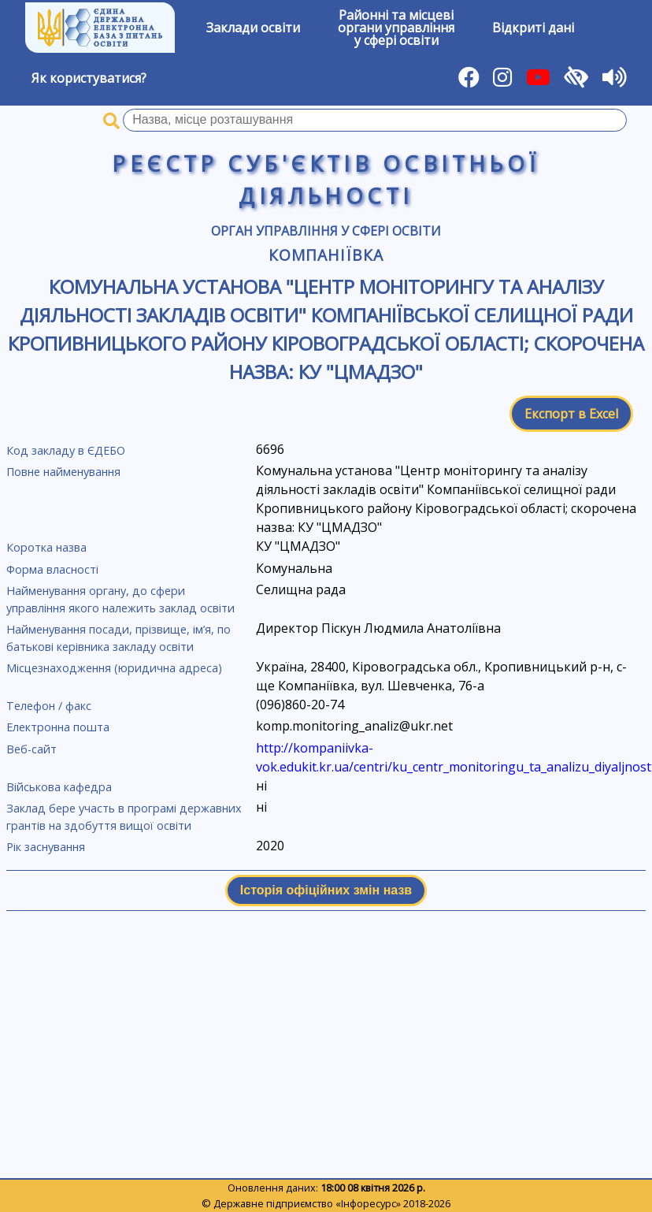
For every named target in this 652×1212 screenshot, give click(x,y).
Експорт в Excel (571, 413)
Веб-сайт (31, 749)
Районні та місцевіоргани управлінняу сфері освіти (396, 27)
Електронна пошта (57, 726)
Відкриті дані (533, 27)
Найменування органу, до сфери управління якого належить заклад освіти (120, 599)
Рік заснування (45, 846)
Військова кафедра (59, 786)
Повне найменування (63, 471)
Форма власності (52, 569)
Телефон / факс (48, 705)
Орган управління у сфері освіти (326, 231)
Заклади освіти (253, 27)
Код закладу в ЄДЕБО (65, 450)
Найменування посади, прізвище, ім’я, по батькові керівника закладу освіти (118, 638)
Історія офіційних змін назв (326, 890)
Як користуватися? (88, 78)
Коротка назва (46, 547)
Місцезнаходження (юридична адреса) (114, 667)
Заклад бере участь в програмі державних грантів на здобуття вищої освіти (124, 817)
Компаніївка (326, 255)
